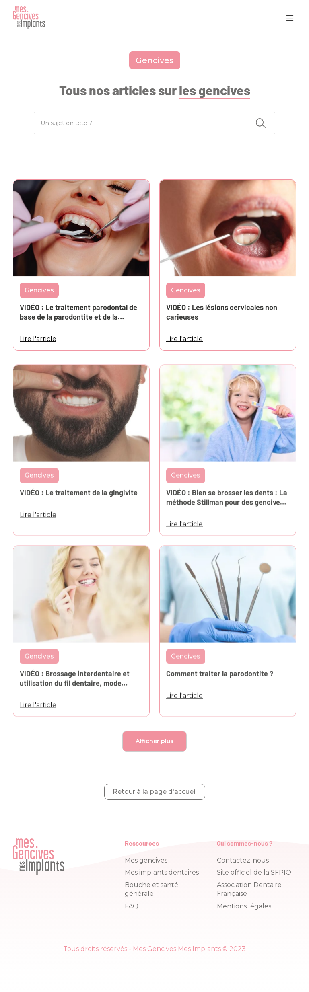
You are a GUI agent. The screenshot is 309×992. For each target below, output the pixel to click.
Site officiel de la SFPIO (254, 872)
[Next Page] (154, 741)
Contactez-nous (243, 860)
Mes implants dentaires (162, 872)
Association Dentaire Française (249, 889)
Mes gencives (146, 860)
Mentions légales (244, 906)
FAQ (131, 906)
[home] (29, 17)
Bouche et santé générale (151, 889)
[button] (289, 18)
